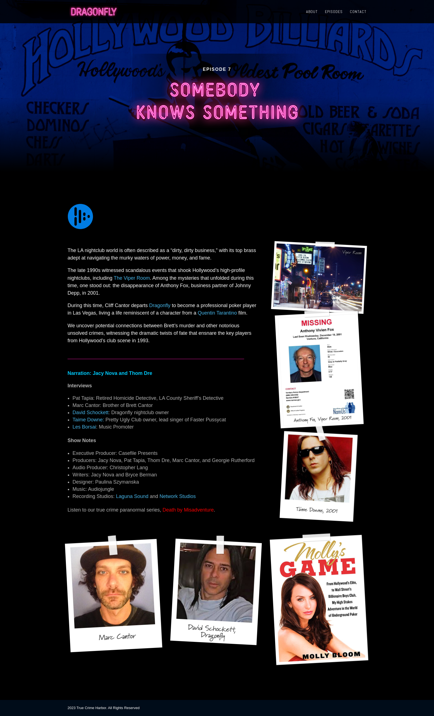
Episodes (334, 12)
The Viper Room (132, 278)
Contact (358, 12)
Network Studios (177, 496)
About (312, 12)
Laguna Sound (132, 496)
